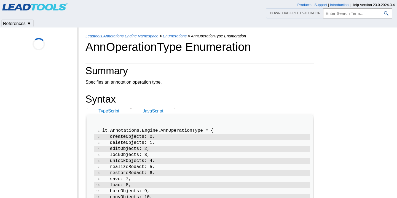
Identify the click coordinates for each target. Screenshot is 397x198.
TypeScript (108, 111)
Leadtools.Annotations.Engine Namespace (122, 36)
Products (304, 5)
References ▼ (17, 23)
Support (320, 5)
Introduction (339, 5)
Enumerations (175, 36)
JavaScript (153, 111)
